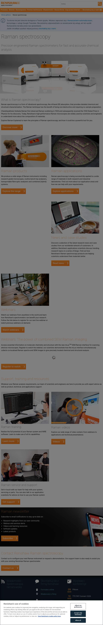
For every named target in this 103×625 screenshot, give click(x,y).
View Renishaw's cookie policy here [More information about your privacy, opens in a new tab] (49, 619)
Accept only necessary (78, 616)
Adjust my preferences (78, 609)
